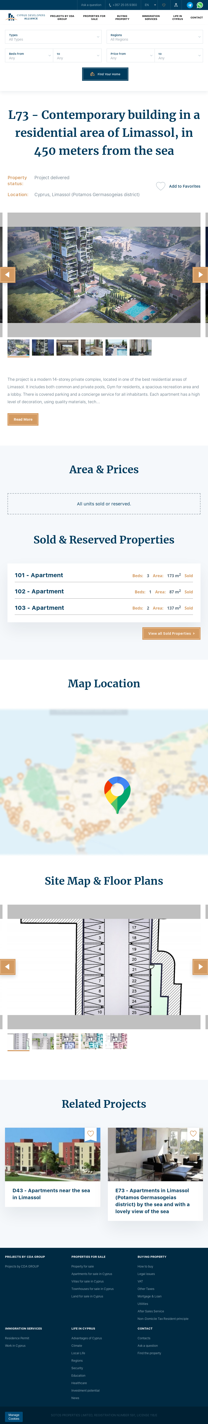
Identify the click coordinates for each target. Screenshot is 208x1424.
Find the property (149, 1353)
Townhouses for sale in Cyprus (92, 1289)
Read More (23, 419)
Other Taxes (146, 1289)
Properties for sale (94, 17)
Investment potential (85, 1390)
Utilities (143, 1304)
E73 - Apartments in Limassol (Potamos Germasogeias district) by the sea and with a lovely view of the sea (152, 1200)
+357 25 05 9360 (123, 5)
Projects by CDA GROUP (62, 17)
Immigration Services (151, 17)
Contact (197, 17)
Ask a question (91, 5)
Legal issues (146, 1274)
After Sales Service (151, 1311)
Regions (77, 1360)
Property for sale (82, 1266)
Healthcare (79, 1383)
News (75, 1398)
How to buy (145, 1266)
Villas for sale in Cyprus (87, 1281)
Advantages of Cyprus (86, 1338)
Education (78, 1375)
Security (77, 1368)
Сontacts (144, 1338)
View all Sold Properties (169, 633)
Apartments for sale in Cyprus (91, 1274)
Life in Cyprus (177, 17)
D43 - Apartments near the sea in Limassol (51, 1193)
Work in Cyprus (15, 1345)
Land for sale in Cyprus (87, 1296)
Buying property (122, 17)
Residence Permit (17, 1338)
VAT (140, 1281)
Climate (76, 1345)
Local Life (78, 1353)
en (147, 5)
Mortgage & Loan (150, 1296)
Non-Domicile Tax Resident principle (163, 1319)
